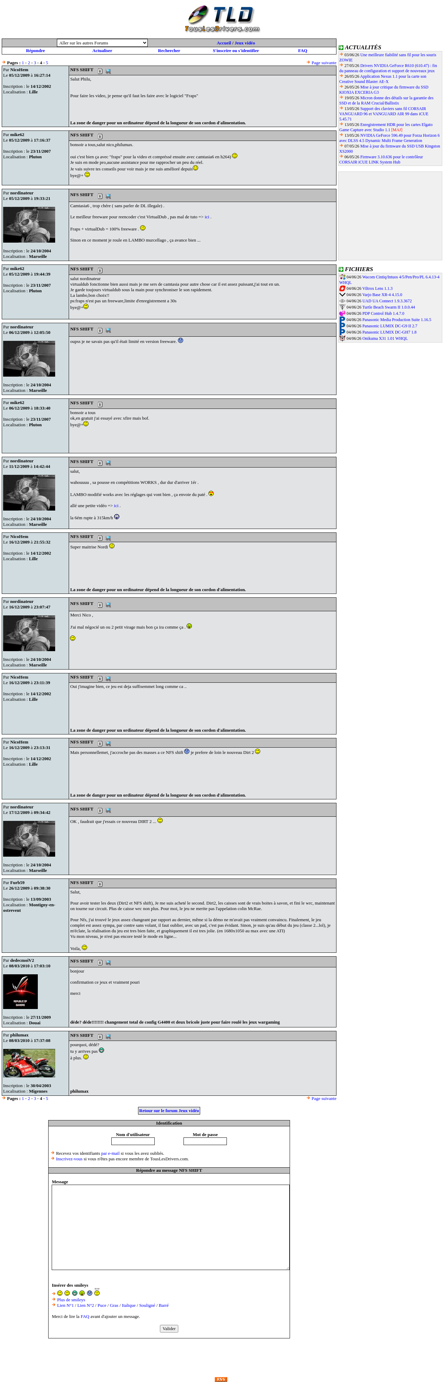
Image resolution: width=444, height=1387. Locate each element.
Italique (129, 1305)
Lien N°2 (85, 1305)
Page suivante (323, 62)
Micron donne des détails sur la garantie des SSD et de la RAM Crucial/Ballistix (386, 100)
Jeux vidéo (244, 42)
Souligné (147, 1305)
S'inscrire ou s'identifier (236, 50)
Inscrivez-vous (69, 1158)
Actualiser (102, 50)
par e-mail (110, 1153)
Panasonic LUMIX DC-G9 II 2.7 (389, 325)
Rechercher (169, 50)
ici (207, 216)
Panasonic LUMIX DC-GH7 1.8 (389, 332)
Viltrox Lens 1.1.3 (377, 288)
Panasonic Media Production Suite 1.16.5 (397, 319)
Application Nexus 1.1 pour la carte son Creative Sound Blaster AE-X (382, 79)
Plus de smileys (71, 1299)
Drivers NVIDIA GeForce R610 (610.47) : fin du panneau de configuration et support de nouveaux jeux (388, 68)
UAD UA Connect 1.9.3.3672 (387, 301)
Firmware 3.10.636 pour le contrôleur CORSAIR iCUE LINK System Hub (381, 159)
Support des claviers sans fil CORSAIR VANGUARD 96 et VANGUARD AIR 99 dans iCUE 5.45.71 (383, 113)
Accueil (224, 42)
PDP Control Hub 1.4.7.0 (383, 313)
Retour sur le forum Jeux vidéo (169, 1110)
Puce (101, 1305)
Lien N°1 (65, 1305)
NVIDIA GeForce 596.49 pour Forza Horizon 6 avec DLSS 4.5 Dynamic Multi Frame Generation (389, 138)
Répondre (35, 50)
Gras (114, 1305)
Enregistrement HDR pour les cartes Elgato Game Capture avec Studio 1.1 (386, 127)
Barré (164, 1305)
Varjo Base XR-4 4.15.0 (382, 294)
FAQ (302, 50)
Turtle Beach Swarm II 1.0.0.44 (388, 307)
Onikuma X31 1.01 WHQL (385, 338)
